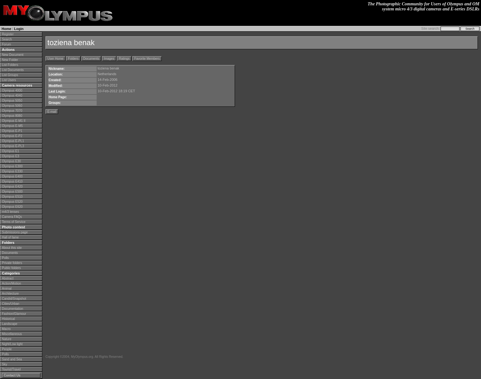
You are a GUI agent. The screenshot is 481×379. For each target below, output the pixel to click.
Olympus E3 (10, 156)
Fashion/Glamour (14, 314)
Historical (8, 319)
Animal (7, 288)
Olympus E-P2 (12, 136)
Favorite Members (147, 58)
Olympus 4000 (12, 90)
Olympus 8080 (12, 115)
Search (7, 39)
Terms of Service (13, 222)
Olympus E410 (12, 181)
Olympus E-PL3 (13, 146)
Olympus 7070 (12, 110)
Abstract (8, 278)
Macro (6, 329)
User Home (55, 58)
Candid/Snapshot (14, 298)
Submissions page (15, 232)
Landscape (9, 324)
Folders (73, 58)
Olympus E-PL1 (13, 141)
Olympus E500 (12, 191)
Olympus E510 (12, 196)
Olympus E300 (12, 166)
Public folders (11, 268)
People (7, 349)
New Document (12, 55)
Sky (4, 364)
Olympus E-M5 (12, 126)
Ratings (124, 58)
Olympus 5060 (12, 105)
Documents (10, 253)
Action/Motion (11, 283)
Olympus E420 (12, 186)
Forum (6, 44)
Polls (5, 258)
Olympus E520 (12, 201)
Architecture (10, 293)
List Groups (10, 75)
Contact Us (12, 375)
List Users (9, 80)
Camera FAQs (12, 217)
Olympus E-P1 (12, 131)
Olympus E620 (12, 206)
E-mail (51, 111)
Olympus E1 (10, 151)
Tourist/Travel (11, 369)
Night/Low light (12, 344)
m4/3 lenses (10, 212)
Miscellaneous (12, 334)
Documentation (12, 308)
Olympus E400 (12, 176)
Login (19, 29)
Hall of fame (10, 237)
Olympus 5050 (12, 100)
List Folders (10, 65)
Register (8, 34)
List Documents (13, 70)
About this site (12, 248)
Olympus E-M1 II (13, 121)
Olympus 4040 (12, 95)
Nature (6, 339)
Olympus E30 (11, 161)
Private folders (12, 263)
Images (109, 58)
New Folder (10, 60)
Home (6, 29)
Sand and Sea (12, 359)
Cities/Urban (10, 303)
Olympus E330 (12, 171)
